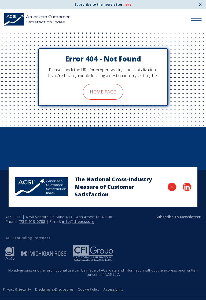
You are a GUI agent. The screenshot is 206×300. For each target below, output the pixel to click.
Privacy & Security (17, 289)
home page (103, 92)
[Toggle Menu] (196, 19)
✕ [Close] (200, 5)
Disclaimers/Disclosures (54, 289)
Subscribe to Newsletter (178, 216)
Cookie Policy (88, 289)
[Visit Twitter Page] (172, 187)
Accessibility (113, 289)
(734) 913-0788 (32, 221)
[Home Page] (41, 186)
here (127, 4)
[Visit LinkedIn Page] (187, 187)
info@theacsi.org (78, 221)
